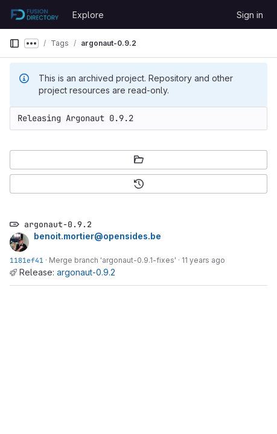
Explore (88, 15)
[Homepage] (35, 14)
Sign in (250, 15)
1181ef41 (26, 260)
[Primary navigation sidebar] (14, 43)
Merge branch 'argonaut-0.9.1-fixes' (112, 260)
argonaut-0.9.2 (86, 272)
